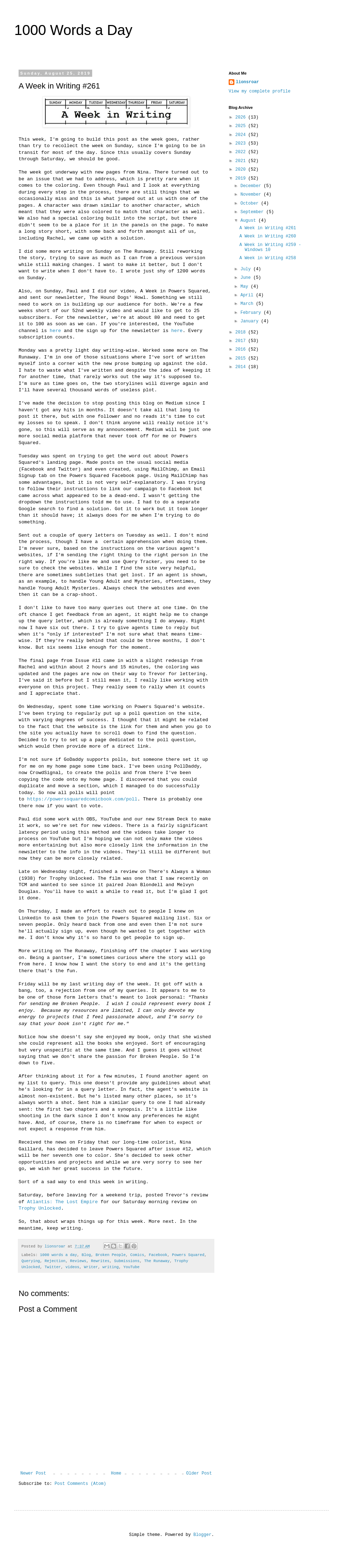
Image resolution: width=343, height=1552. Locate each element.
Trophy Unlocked (40, 1208)
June (246, 277)
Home (116, 1473)
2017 (241, 340)
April (248, 295)
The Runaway (157, 1261)
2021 (241, 161)
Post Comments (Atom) (80, 1483)
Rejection (55, 1261)
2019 (241, 178)
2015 (241, 358)
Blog (86, 1255)
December (252, 186)
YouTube (131, 1267)
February (252, 312)
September (253, 212)
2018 (241, 332)
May (245, 286)
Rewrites (100, 1261)
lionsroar (247, 82)
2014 (241, 367)
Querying (30, 1261)
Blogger (202, 1534)
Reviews (78, 1261)
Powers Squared (188, 1255)
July (246, 269)
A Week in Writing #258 (267, 258)
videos (72, 1267)
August (249, 220)
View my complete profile (259, 91)
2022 (241, 152)
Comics (137, 1255)
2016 (241, 349)
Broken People (110, 1255)
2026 (241, 117)
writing (111, 1267)
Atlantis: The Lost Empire (62, 1202)
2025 (241, 126)
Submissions (126, 1261)
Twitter (53, 1267)
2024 (241, 134)
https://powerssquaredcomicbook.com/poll (82, 799)
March (248, 303)
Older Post (199, 1473)
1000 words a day (58, 1255)
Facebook (158, 1255)
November (252, 194)
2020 (241, 169)
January (250, 321)
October (250, 203)
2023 (241, 143)
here (55, 330)
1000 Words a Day (73, 30)
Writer (91, 1267)
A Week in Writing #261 (267, 228)
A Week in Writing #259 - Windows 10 (270, 247)
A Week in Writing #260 (267, 236)
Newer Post (33, 1473)
